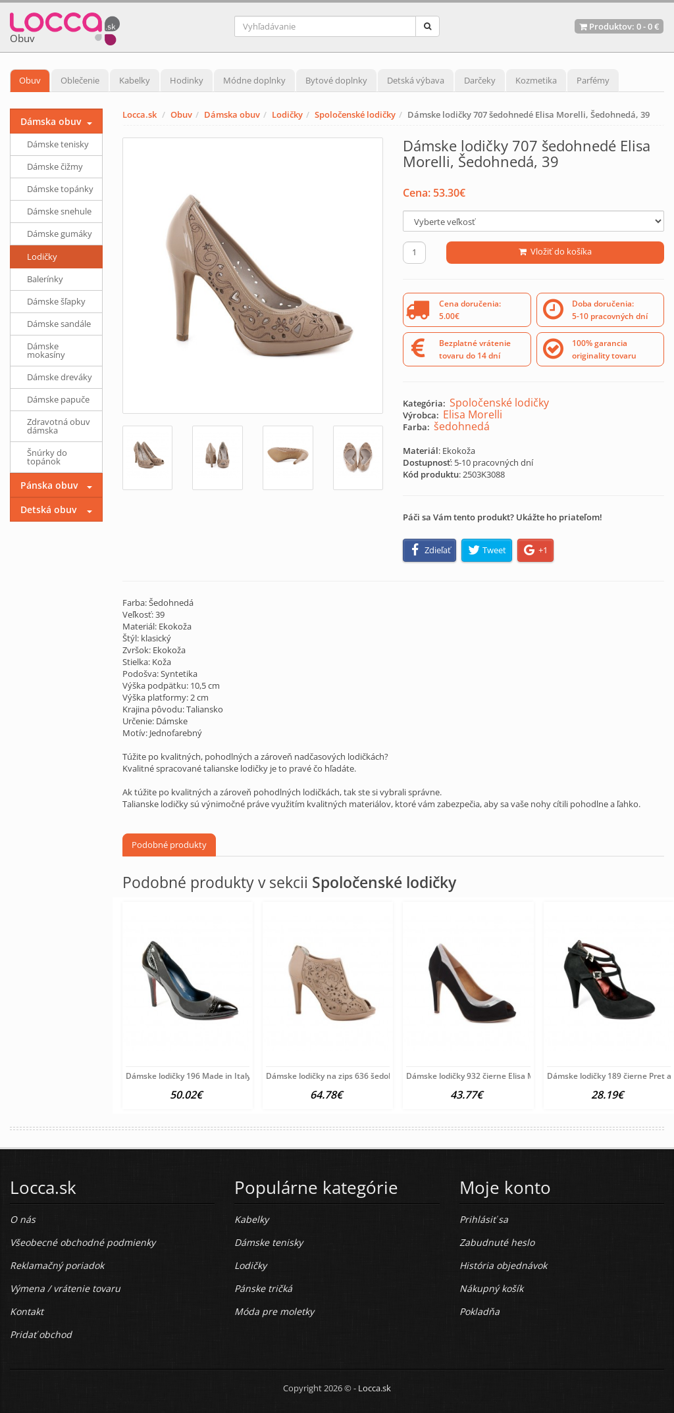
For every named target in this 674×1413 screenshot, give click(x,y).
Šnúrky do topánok (47, 457)
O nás (23, 1219)
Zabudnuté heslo (496, 1242)
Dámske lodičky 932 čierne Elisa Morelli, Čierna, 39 (500, 1075)
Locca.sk (139, 114)
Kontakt (26, 1311)
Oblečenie (80, 80)
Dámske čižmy (55, 166)
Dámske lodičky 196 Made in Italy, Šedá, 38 (206, 1075)
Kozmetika (536, 80)
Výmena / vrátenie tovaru (65, 1288)
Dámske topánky (60, 189)
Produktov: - (619, 26)
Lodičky (287, 114)
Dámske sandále (59, 324)
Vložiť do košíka (555, 251)
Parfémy (593, 80)
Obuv (30, 80)
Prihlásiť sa (483, 1219)
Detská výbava (415, 80)
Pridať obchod (41, 1334)
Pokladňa (479, 1311)
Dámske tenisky (58, 144)
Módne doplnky (254, 80)
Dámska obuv (232, 114)
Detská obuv (48, 509)
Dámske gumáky (59, 233)
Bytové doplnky (336, 80)
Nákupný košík (491, 1288)
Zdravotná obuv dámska (58, 426)
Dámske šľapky (56, 301)
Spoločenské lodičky (355, 114)
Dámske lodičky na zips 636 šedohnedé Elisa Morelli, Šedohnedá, (387, 1075)
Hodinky (186, 80)
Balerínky (45, 279)
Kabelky (134, 80)
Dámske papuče (58, 399)
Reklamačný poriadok (57, 1265)
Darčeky (480, 80)
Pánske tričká (263, 1288)
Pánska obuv (49, 485)
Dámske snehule (59, 211)
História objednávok (503, 1265)
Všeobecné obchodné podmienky (82, 1242)
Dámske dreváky (59, 377)
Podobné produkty (169, 845)
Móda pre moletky (274, 1311)
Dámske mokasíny (46, 350)
